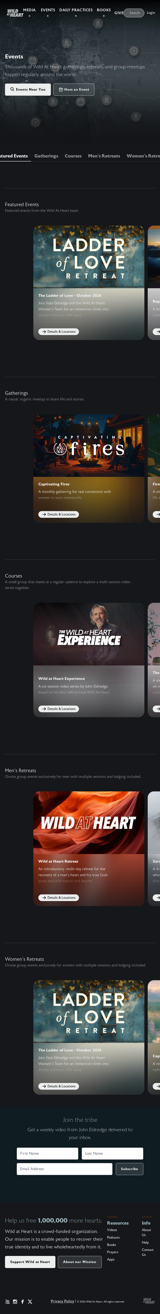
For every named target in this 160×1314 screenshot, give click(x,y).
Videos (112, 1230)
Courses (73, 156)
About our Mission (79, 1262)
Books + (104, 13)
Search (135, 13)
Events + (48, 13)
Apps (111, 1259)
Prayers (112, 1252)
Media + (29, 13)
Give (119, 13)
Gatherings (46, 156)
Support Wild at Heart (30, 1262)
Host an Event (74, 89)
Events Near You (28, 89)
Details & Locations (59, 331)
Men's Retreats (104, 156)
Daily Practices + (75, 13)
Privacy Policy (62, 1301)
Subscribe (129, 1169)
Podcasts (113, 1237)
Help (145, 1242)
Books (111, 1245)
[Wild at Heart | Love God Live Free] (13, 13)
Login (151, 13)
